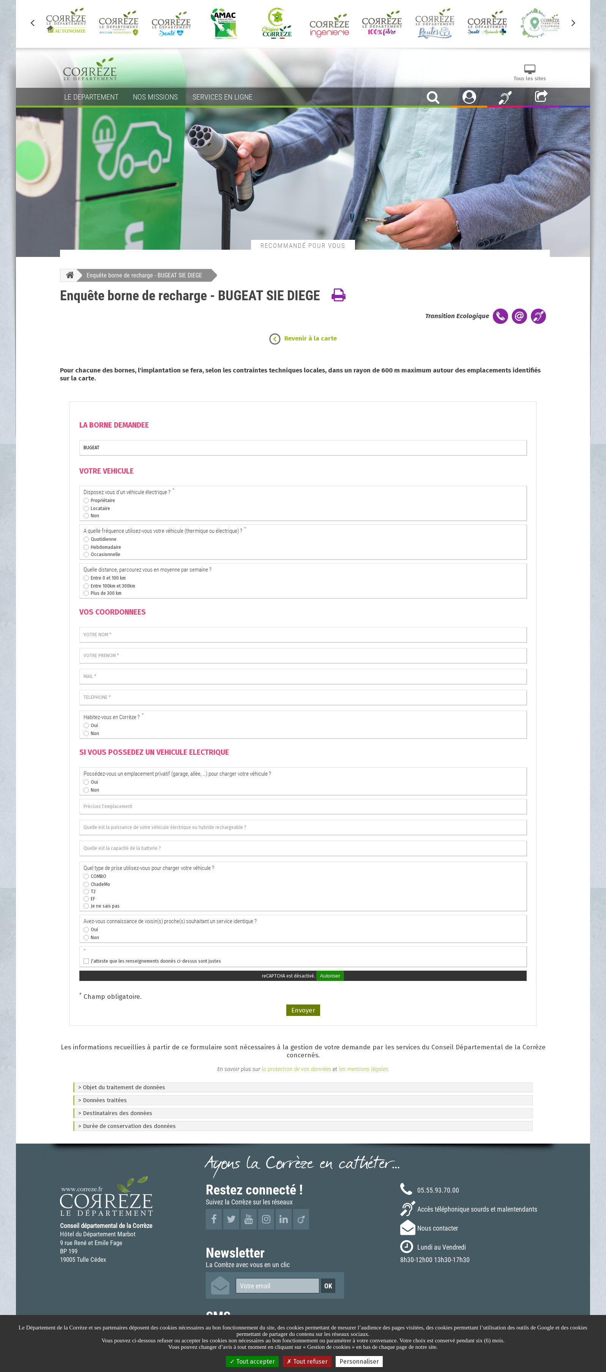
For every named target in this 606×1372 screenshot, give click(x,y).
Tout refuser (307, 1361)
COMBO (98, 876)
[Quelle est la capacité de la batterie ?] (303, 848)
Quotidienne (104, 539)
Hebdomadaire (106, 547)
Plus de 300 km (106, 593)
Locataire (100, 508)
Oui (94, 725)
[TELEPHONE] (303, 697)
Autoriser (330, 976)
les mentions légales (363, 1069)
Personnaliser (359, 1361)
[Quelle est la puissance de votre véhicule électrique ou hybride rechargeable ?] (303, 827)
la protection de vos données (295, 1069)
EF (93, 898)
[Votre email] (277, 1285)
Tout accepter (252, 1361)
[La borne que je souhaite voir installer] (303, 447)
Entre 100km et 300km (113, 586)
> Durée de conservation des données (127, 1126)
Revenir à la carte (310, 338)
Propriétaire (103, 500)
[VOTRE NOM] (303, 634)
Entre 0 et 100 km (108, 578)
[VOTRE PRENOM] (303, 655)
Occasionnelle (105, 554)
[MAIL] (303, 676)
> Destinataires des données (115, 1113)
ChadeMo (100, 884)
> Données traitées (102, 1100)
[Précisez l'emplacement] (303, 806)
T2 (93, 891)
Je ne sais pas (105, 906)
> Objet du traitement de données (121, 1087)
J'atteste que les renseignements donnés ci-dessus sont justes (156, 961)
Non (95, 515)
